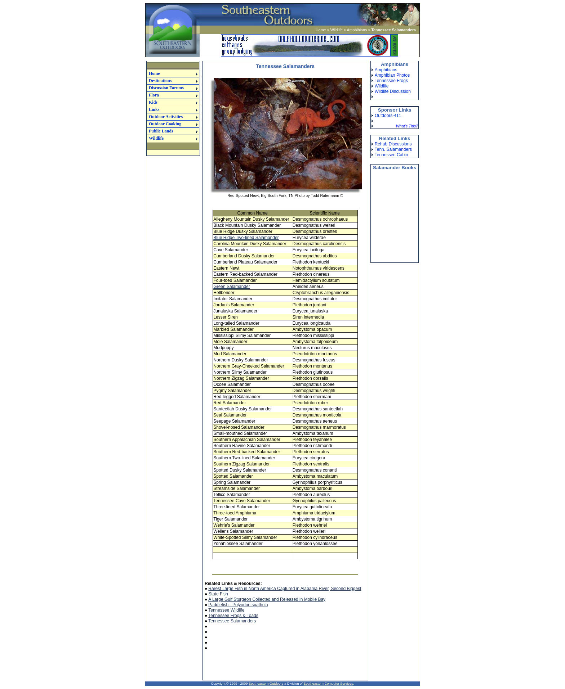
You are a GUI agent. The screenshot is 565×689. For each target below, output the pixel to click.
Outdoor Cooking (165, 123)
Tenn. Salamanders (393, 149)
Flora (154, 95)
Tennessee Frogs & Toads (233, 615)
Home (321, 30)
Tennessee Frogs (391, 80)
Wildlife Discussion (393, 91)
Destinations (160, 80)
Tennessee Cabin (391, 154)
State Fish (218, 593)
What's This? (407, 126)
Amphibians (357, 30)
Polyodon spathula (250, 604)
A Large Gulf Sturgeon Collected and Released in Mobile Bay (266, 599)
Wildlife (336, 30)
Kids (153, 102)
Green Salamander (231, 286)
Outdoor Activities (166, 116)
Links (154, 109)
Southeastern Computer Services (328, 683)
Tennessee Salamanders (232, 620)
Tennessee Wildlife (226, 610)
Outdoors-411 (388, 115)
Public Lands (161, 131)
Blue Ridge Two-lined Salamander (246, 237)
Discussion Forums (166, 87)
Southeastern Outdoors (266, 683)
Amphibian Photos (392, 75)
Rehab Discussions (393, 144)
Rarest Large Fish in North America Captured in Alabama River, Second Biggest (284, 588)
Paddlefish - (220, 604)
